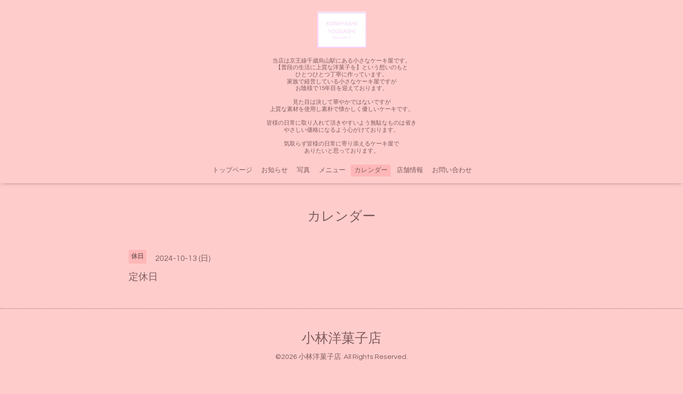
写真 (303, 170)
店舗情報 (409, 170)
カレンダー (371, 170)
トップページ (232, 170)
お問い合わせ (452, 170)
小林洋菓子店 (341, 338)
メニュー (332, 170)
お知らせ (274, 170)
